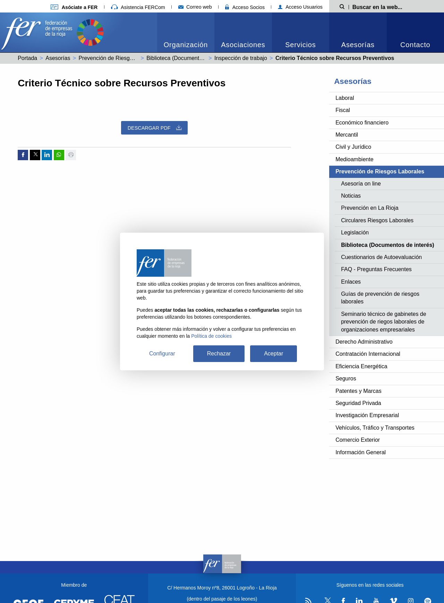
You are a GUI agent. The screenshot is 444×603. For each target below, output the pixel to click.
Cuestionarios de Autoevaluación (381, 257)
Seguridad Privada (358, 403)
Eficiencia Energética (361, 366)
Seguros (345, 378)
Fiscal (342, 110)
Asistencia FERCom (138, 7)
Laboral (344, 98)
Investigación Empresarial (367, 415)
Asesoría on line (361, 184)
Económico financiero (361, 123)
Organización (186, 45)
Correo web (195, 7)
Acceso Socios (245, 7)
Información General (360, 452)
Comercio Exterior (357, 440)
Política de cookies (211, 336)
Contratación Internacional (367, 354)
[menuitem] (185, 32)
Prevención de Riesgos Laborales (119, 58)
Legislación (355, 232)
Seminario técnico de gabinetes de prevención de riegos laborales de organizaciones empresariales (383, 322)
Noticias (351, 196)
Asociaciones (243, 45)
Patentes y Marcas (358, 391)
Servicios (300, 45)
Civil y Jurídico (353, 147)
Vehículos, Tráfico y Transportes (375, 428)
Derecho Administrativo (364, 342)
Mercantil (346, 135)
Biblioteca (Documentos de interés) (189, 58)
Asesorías (358, 45)
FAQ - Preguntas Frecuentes (376, 269)
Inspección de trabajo (240, 58)
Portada (27, 58)
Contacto (415, 45)
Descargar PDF (154, 128)
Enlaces (351, 282)
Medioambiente (354, 159)
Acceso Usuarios (300, 7)
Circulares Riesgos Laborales (377, 220)
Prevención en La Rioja (369, 208)
